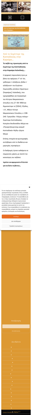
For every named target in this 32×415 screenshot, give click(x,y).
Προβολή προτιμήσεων (16, 226)
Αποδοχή (16, 216)
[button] (29, 187)
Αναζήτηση (16, 396)
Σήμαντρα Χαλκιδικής (9, 25)
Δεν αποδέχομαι (16, 221)
